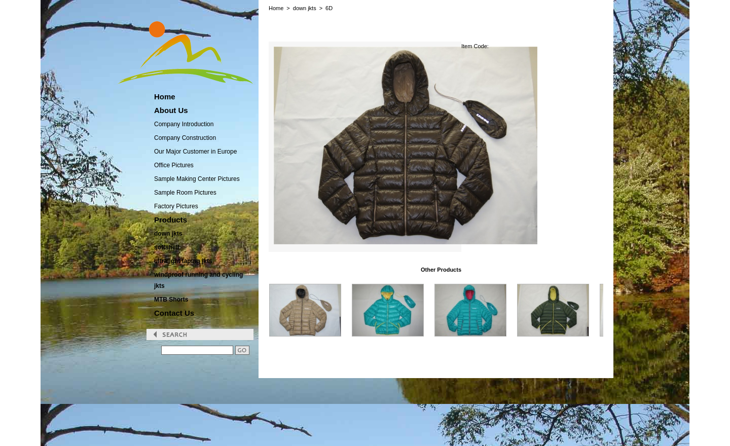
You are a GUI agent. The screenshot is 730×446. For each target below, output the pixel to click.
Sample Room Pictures (185, 192)
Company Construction (185, 137)
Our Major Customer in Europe (195, 151)
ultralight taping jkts (183, 261)
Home (276, 8)
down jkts (168, 233)
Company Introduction (183, 124)
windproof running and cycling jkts (198, 280)
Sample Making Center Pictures (197, 178)
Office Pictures (174, 165)
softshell (166, 247)
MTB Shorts (171, 299)
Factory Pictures (176, 206)
